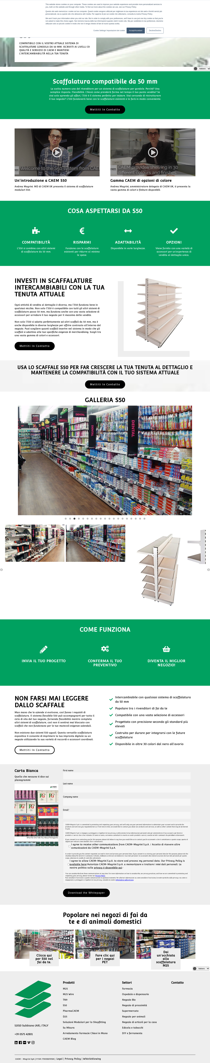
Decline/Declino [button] (155, 31)
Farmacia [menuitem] (127, 988)
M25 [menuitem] (65, 988)
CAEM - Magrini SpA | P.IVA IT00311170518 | (35, 1059)
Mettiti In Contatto (105, 109)
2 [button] (70, 518)
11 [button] (109, 518)
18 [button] (140, 518)
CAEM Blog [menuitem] (69, 1038)
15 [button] (126, 518)
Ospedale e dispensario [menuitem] (135, 994)
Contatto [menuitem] (177, 982)
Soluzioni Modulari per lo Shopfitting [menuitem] (84, 1022)
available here (78, 864)
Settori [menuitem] (127, 982)
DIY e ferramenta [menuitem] (132, 1033)
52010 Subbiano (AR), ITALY (31, 1025)
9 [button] (100, 518)
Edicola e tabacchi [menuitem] (132, 1027)
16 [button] (131, 518)
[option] (105, 461)
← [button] (1, 569)
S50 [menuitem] (65, 1005)
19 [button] (144, 518)
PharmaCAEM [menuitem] (71, 1011)
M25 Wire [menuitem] (68, 994)
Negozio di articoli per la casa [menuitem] (139, 1022)
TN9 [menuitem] (65, 999)
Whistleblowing (92, 1058)
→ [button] (208, 569)
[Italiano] (202, 69)
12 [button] (113, 518)
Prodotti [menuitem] (69, 982)
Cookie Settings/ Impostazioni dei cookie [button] (109, 31)
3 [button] (74, 518)
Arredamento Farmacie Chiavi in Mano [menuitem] (85, 1033)
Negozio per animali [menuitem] (133, 1016)
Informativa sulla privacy (125, 880)
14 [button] (122, 518)
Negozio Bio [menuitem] (129, 999)
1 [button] (65, 518)
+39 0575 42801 (24, 1034)
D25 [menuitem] (65, 1016)
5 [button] (83, 518)
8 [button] (96, 518)
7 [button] (91, 518)
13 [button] (118, 518)
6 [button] (87, 518)
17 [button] (135, 518)
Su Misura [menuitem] (69, 1027)
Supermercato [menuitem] (130, 1011)
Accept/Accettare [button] (135, 31)
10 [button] (105, 518)
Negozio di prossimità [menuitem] (134, 1005)
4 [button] (78, 518)
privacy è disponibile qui (108, 867)
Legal (59, 1058)
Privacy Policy (100, 876)
